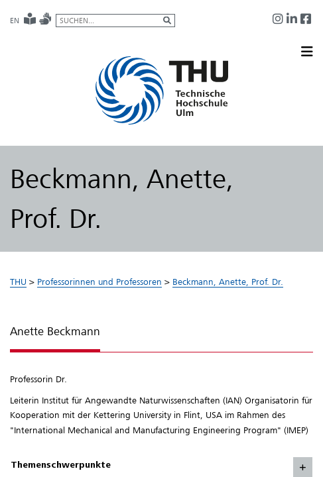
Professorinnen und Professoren (99, 281)
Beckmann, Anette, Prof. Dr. (227, 281)
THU (18, 281)
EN (14, 20)
